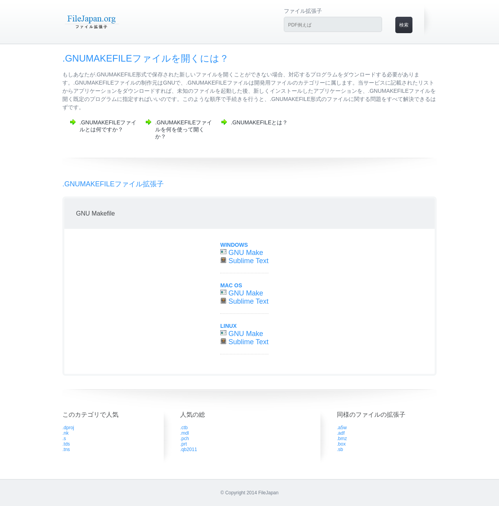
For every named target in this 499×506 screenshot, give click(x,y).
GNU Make (245, 253)
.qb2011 (188, 449)
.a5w (342, 427)
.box (341, 444)
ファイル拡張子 (303, 11)
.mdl (184, 433)
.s (64, 438)
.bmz (342, 438)
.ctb (184, 427)
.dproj (68, 427)
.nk (65, 433)
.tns (66, 449)
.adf (341, 433)
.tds (66, 444)
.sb (340, 449)
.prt (183, 444)
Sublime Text (248, 261)
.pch (184, 438)
